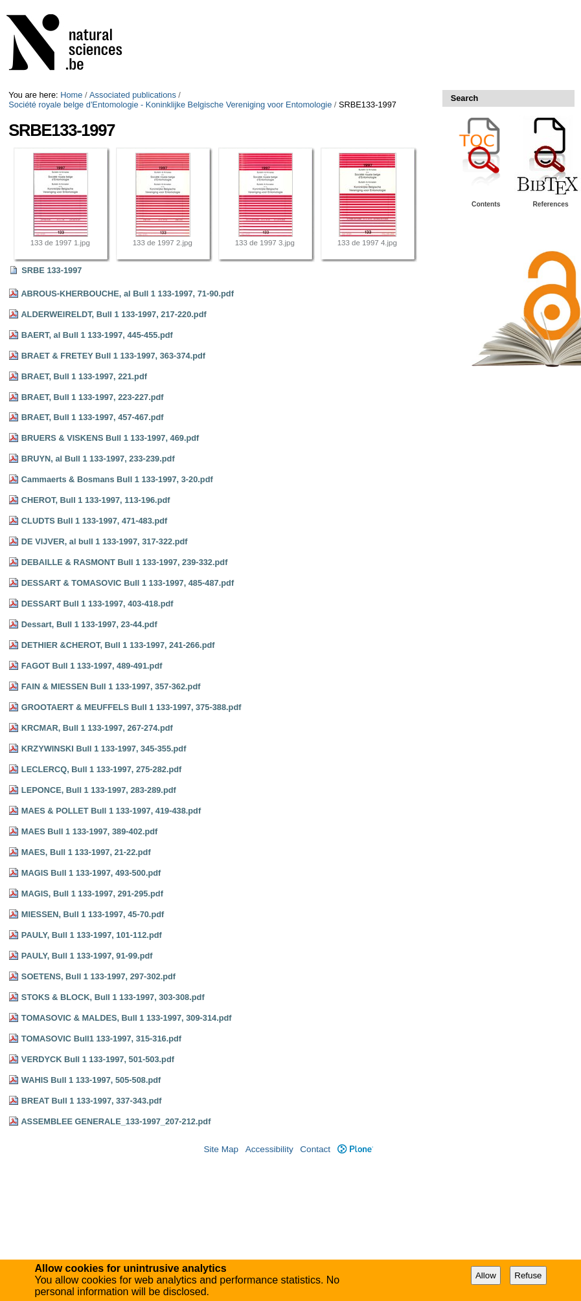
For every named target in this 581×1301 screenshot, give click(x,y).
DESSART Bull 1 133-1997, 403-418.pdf (97, 603)
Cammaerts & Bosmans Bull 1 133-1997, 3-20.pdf (117, 479)
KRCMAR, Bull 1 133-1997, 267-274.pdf (97, 728)
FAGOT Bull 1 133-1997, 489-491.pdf (92, 666)
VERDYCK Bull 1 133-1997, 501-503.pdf (97, 1059)
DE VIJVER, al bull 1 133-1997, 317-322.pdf (104, 541)
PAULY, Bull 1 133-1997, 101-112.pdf (91, 935)
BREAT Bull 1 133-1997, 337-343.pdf (91, 1101)
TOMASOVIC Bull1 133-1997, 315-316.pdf (101, 1038)
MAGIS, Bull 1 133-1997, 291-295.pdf (92, 893)
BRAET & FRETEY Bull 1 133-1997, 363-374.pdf (113, 356)
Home (71, 95)
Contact (315, 1149)
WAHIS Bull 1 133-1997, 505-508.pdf (91, 1080)
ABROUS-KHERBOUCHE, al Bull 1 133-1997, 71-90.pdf (127, 293)
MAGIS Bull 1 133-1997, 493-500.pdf (91, 873)
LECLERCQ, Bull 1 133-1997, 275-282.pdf (101, 769)
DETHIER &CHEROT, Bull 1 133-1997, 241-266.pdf (118, 645)
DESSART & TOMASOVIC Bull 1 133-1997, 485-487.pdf (127, 583)
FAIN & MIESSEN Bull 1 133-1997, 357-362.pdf (111, 686)
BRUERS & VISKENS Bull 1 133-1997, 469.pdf (110, 438)
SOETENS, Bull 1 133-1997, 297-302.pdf (98, 976)
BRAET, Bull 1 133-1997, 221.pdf (84, 376)
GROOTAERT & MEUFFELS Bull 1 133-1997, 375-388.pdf (131, 707)
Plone (355, 1149)
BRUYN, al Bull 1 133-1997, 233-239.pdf (98, 458)
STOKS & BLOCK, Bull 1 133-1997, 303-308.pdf (113, 997)
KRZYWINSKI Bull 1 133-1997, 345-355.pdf (104, 748)
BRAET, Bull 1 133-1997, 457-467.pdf (92, 417)
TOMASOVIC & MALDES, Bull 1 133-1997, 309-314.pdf (126, 1018)
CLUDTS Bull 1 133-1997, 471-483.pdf (94, 521)
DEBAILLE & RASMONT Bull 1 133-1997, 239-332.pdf (124, 562)
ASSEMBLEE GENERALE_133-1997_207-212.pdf (116, 1121)
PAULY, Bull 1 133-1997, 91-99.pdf (87, 956)
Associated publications (132, 95)
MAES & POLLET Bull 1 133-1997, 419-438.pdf (111, 811)
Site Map (220, 1149)
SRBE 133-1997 (51, 270)
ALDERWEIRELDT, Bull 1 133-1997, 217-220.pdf (113, 314)
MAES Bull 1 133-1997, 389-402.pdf (89, 831)
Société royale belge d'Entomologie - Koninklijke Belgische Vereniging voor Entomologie (170, 104)
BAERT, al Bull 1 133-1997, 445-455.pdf (97, 335)
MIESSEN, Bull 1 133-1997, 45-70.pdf (92, 914)
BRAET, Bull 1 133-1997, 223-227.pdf (92, 397)
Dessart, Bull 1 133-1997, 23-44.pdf (89, 624)
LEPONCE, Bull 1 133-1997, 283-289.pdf (98, 790)
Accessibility (269, 1149)
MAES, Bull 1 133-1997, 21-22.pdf (86, 852)
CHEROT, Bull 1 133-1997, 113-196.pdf (95, 500)
